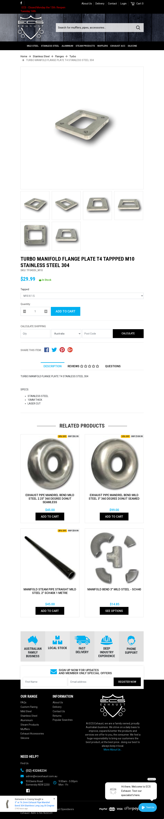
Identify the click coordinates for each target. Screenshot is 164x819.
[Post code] (97, 333)
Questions (113, 366)
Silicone (132, 46)
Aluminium (67, 46)
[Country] (66, 333)
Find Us (25, 763)
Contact (112, 3)
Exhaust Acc (117, 46)
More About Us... (113, 749)
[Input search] (95, 27)
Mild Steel (33, 46)
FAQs (23, 702)
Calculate (128, 333)
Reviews (83, 366)
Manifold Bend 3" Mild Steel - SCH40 (114, 589)
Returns (57, 715)
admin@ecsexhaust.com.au (41, 776)
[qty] (35, 311)
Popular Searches (63, 719)
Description (53, 366)
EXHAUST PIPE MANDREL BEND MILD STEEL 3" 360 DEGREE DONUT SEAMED (114, 496)
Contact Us (59, 711)
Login (123, 3)
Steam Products (85, 46)
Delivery (99, 3)
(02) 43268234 (36, 770)
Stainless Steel (50, 46)
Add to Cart (65, 311)
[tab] (53, 366)
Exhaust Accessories (32, 733)
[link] (22, 3)
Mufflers (102, 46)
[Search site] (139, 27)
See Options (114, 611)
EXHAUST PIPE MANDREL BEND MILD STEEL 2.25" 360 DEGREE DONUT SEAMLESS (50, 498)
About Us (87, 3)
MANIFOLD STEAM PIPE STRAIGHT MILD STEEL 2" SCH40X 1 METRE (50, 591)
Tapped (25, 289)
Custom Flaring (29, 706)
